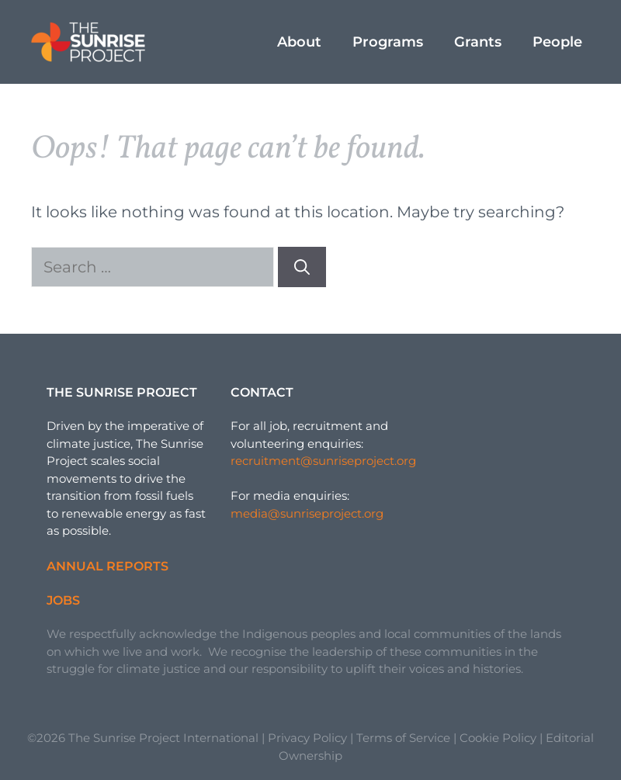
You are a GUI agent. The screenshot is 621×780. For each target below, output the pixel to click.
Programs (387, 41)
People (557, 41)
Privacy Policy (307, 737)
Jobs (63, 600)
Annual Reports (107, 566)
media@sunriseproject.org (307, 513)
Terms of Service (403, 737)
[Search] (302, 267)
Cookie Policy (498, 737)
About (299, 41)
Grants (477, 41)
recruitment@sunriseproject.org (323, 460)
